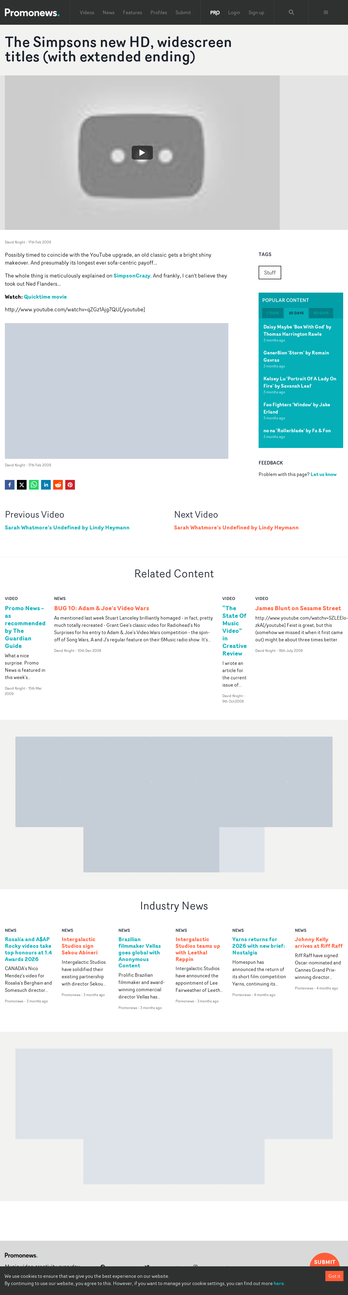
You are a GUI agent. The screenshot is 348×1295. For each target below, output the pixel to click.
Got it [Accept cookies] (334, 1276)
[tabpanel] (301, 383)
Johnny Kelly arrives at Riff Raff (319, 942)
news (60, 598)
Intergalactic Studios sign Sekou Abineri (80, 946)
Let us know (324, 474)
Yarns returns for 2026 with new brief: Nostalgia (258, 946)
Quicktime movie (45, 296)
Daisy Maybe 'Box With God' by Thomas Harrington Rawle (297, 330)
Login (234, 12)
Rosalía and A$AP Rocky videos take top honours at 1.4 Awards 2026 (28, 949)
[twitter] (22, 485)
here (279, 1283)
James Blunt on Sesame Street (298, 608)
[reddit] (58, 485)
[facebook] (9, 485)
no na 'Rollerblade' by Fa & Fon (297, 430)
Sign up (256, 12)
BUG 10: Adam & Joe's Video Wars (101, 608)
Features (132, 12)
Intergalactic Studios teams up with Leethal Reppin (198, 949)
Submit (183, 12)
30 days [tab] (296, 313)
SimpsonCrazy (132, 275)
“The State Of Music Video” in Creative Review (234, 630)
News (108, 12)
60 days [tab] (321, 313)
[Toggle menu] (326, 12)
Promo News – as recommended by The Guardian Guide (25, 626)
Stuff (270, 272)
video (11, 598)
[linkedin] (46, 485)
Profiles (158, 12)
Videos (87, 12)
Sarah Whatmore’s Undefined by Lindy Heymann (67, 527)
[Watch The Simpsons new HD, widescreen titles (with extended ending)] (142, 153)
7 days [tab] (273, 313)
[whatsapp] (34, 485)
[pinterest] (70, 485)
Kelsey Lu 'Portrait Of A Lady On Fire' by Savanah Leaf (299, 382)
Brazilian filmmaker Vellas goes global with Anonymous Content (139, 952)
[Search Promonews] (291, 12)
